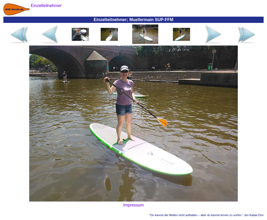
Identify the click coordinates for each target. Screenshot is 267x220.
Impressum (133, 205)
